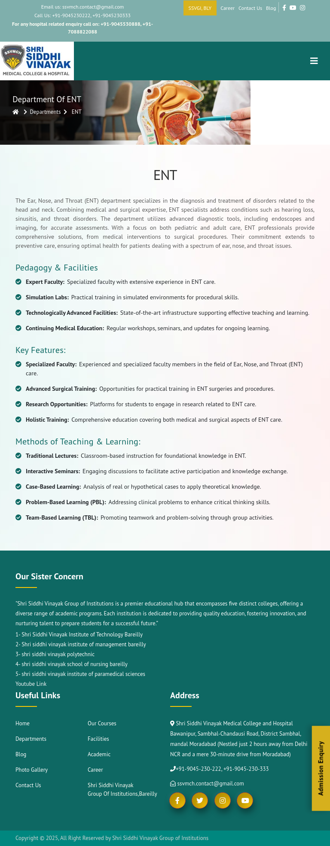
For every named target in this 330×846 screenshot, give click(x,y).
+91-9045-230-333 (246, 769)
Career (227, 8)
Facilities (98, 739)
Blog (271, 8)
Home (22, 723)
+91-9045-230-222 (198, 769)
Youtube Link (30, 684)
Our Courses (102, 723)
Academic (99, 754)
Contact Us (250, 8)
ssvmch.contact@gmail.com (207, 783)
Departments (30, 739)
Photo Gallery (31, 769)
